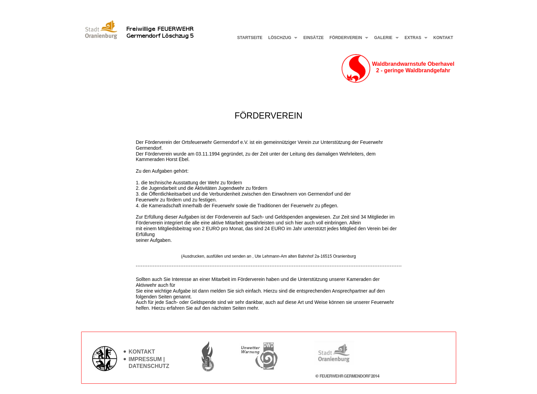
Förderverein (348, 37)
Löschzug (281, 37)
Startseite (250, 37)
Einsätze (313, 37)
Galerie (385, 37)
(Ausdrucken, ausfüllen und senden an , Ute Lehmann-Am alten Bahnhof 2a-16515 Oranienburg (268, 256)
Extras (414, 37)
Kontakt (443, 37)
